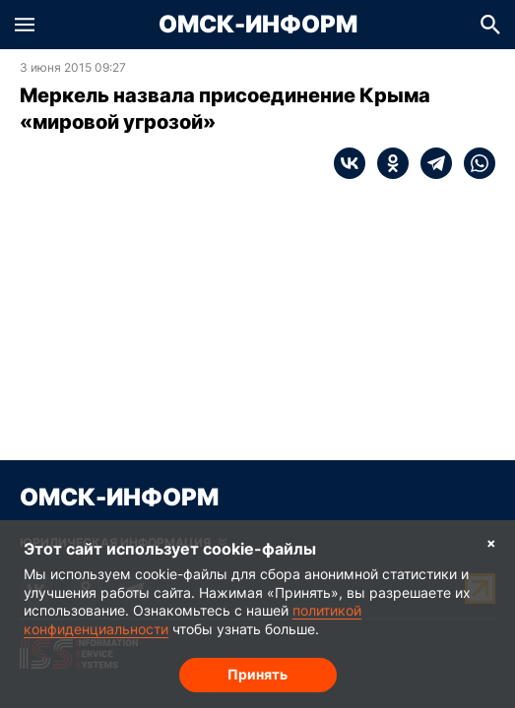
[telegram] (430, 163)
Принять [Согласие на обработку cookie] (257, 674)
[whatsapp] (473, 163)
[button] (24, 24)
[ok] (387, 163)
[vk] (349, 163)
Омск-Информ (258, 24)
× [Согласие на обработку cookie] (491, 542)
